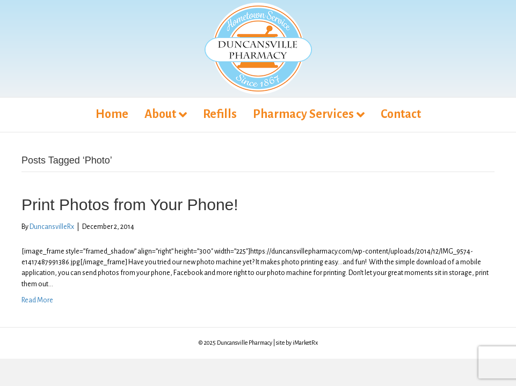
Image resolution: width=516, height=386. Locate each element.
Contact (401, 114)
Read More (37, 300)
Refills (220, 114)
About (160, 114)
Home (112, 114)
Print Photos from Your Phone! (129, 204)
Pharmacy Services (303, 114)
